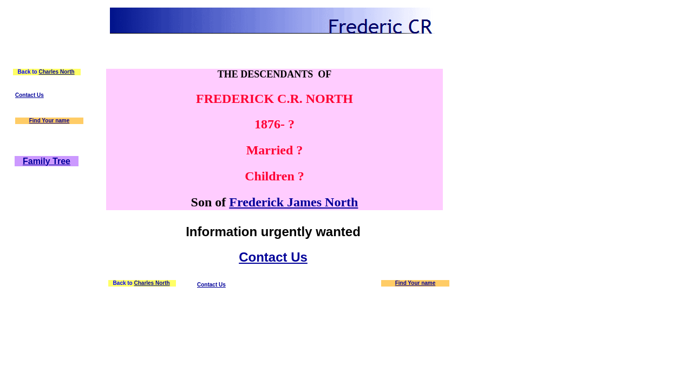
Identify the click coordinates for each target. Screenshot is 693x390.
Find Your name (49, 120)
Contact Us (29, 95)
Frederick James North (293, 202)
